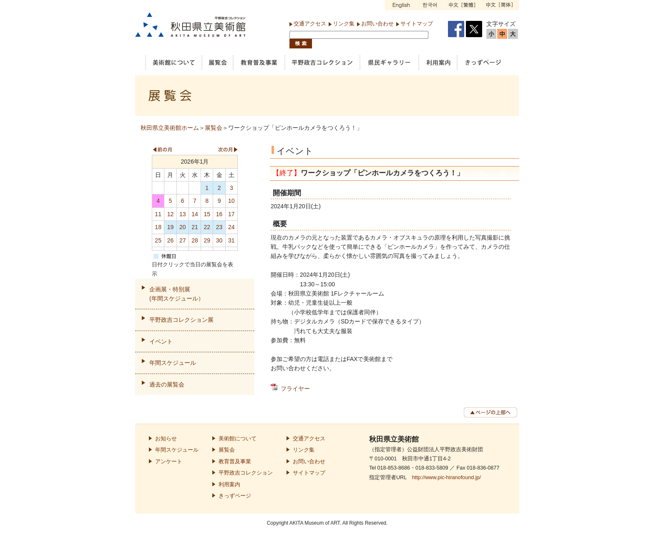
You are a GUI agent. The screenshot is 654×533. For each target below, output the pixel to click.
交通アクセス (310, 23)
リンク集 (344, 23)
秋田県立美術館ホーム (170, 127)
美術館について (238, 439)
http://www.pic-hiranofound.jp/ (446, 477)
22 (207, 227)
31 (231, 240)
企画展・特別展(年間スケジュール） (176, 294)
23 (219, 227)
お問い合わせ (377, 23)
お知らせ (166, 439)
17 (231, 214)
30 (219, 240)
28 (194, 240)
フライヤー (295, 388)
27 (182, 240)
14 (194, 214)
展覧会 (213, 127)
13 (182, 214)
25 (158, 240)
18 (158, 227)
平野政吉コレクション (246, 473)
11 (158, 214)
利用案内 (229, 485)
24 (231, 227)
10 (231, 200)
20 (182, 227)
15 (207, 214)
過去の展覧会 (166, 384)
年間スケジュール (172, 362)
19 (170, 227)
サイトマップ (416, 23)
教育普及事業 (235, 462)
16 (219, 214)
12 (170, 214)
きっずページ (235, 496)
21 (194, 227)
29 (207, 240)
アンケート (168, 462)
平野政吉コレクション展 (181, 319)
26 (170, 240)
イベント (161, 341)
